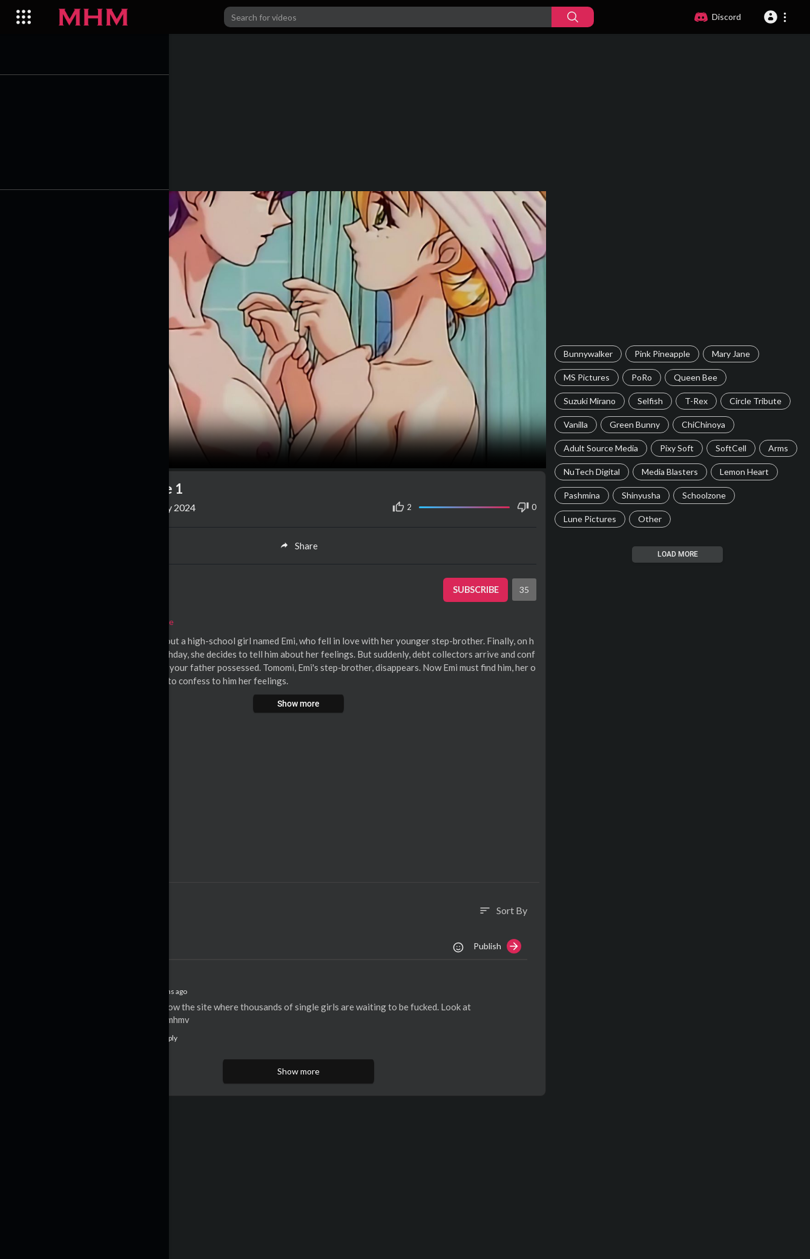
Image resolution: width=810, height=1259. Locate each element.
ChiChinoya (705, 424)
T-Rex (698, 401)
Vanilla (577, 424)
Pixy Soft (679, 448)
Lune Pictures (591, 519)
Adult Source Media (602, 448)
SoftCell (732, 448)
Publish (499, 944)
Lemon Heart (746, 471)
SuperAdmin (129, 580)
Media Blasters (672, 471)
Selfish (652, 401)
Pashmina (583, 495)
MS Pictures (588, 377)
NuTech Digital (593, 471)
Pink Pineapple (664, 353)
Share (302, 542)
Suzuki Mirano (591, 401)
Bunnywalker (589, 353)
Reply (168, 1034)
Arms (780, 448)
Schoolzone (706, 495)
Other (651, 519)
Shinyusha (643, 495)
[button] (777, 17)
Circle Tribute (757, 401)
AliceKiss (124, 988)
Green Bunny (636, 424)
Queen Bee (697, 377)
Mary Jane (733, 353)
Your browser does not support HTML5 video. (302, 328)
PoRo (643, 377)
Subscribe (476, 586)
